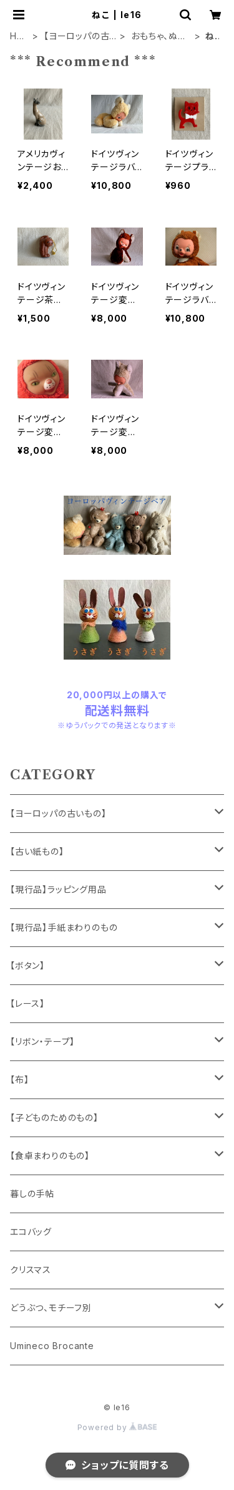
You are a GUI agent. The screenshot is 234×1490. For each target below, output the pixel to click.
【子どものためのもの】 (54, 1117)
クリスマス (30, 1269)
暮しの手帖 (32, 1193)
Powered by (117, 1427)
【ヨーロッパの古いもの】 (76, 36)
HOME (17, 36)
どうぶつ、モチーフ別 (51, 1307)
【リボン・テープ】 (42, 1041)
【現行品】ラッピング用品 (58, 889)
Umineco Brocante (52, 1345)
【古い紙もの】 (37, 851)
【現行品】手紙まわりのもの (63, 927)
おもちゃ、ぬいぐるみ (159, 36)
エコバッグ (31, 1231)
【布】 (19, 1079)
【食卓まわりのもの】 (50, 1155)
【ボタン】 (27, 965)
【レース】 (27, 1003)
